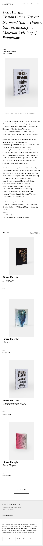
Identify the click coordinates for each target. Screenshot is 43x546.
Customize (33, 539)
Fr (27, 3)
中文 (31, 3)
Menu (38, 3)
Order (9, 291)
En (24, 3)
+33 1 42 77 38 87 (9, 509)
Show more (21, 489)
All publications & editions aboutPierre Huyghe (33, 232)
